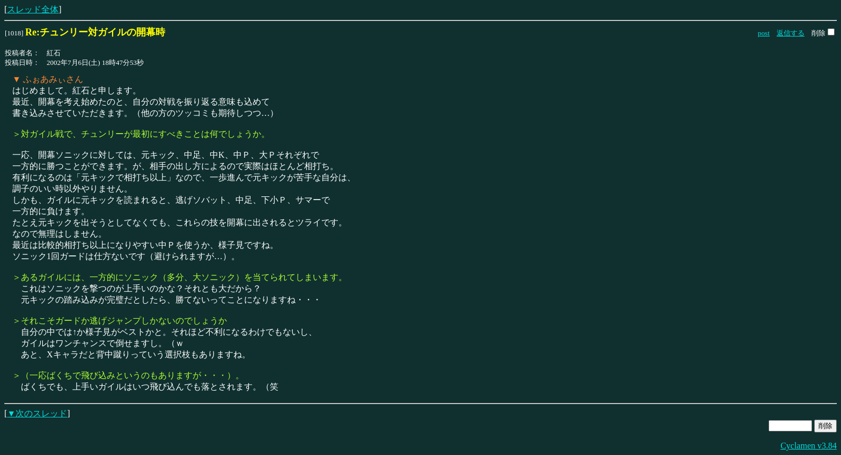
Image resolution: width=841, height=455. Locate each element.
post (764, 33)
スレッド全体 (32, 9)
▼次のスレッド (37, 413)
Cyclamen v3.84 (808, 445)
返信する (791, 33)
